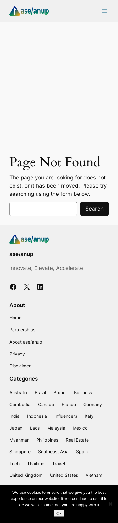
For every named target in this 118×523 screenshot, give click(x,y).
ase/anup (21, 254)
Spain (82, 451)
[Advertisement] (59, 87)
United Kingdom (25, 475)
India (14, 416)
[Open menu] (105, 11)
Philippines (47, 440)
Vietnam (94, 475)
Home (15, 317)
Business (83, 392)
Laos (35, 428)
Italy (89, 416)
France (69, 404)
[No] (110, 504)
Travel (58, 463)
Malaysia (56, 428)
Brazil (40, 392)
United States (64, 475)
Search (94, 209)
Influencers (65, 416)
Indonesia (37, 416)
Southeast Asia (53, 451)
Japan (15, 428)
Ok (59, 513)
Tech (14, 463)
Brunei (59, 392)
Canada (46, 404)
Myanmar (19, 440)
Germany (92, 404)
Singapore (20, 451)
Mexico (80, 428)
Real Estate (77, 440)
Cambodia (20, 404)
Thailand (36, 463)
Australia (18, 392)
